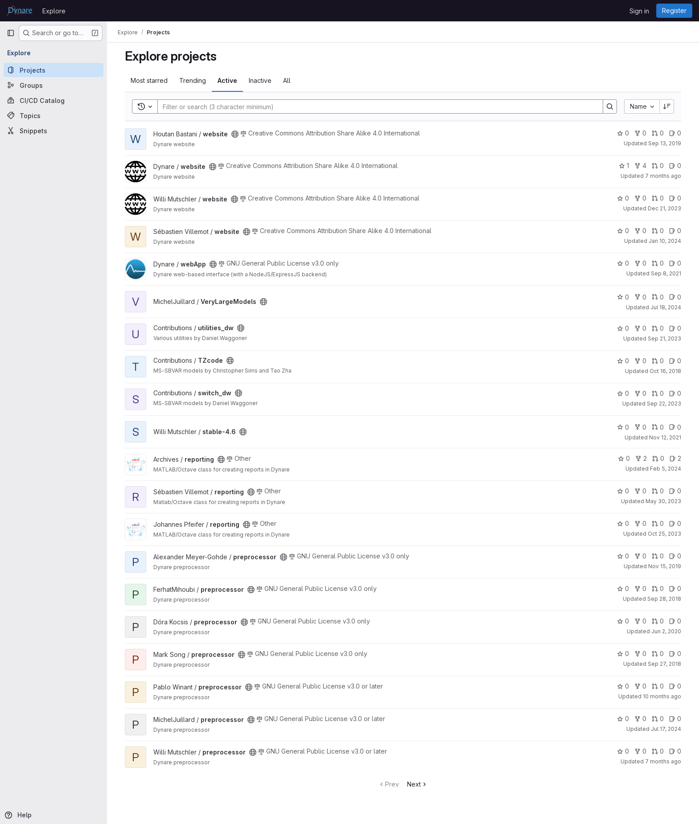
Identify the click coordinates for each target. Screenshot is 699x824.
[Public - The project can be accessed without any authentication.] (234, 134)
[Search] (376, 106)
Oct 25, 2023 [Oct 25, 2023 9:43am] (664, 533)
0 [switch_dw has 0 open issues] (675, 393)
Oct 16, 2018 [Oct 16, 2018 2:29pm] (665, 371)
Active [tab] (227, 80)
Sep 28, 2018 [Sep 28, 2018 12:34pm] (664, 598)
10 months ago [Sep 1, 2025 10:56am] (662, 696)
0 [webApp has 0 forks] (640, 263)
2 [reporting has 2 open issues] (675, 458)
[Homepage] (20, 11)
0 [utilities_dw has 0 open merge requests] (658, 328)
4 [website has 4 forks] (640, 165)
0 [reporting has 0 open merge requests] (658, 458)
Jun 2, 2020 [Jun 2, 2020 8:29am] (666, 631)
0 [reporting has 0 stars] (624, 458)
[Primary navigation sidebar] (11, 33)
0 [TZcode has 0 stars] (623, 361)
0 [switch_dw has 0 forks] (640, 393)
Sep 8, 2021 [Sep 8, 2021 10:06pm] (666, 273)
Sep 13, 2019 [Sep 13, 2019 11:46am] (664, 143)
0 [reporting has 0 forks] (640, 491)
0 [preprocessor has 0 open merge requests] (658, 556)
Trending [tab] (192, 80)
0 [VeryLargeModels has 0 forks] (640, 297)
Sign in (639, 11)
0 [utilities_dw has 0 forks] (640, 328)
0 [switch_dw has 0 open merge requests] (658, 393)
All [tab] (287, 80)
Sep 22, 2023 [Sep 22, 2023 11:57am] (664, 403)
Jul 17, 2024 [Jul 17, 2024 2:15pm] (666, 729)
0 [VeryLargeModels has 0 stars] (623, 297)
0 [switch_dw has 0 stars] (623, 393)
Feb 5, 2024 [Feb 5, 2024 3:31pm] (665, 468)
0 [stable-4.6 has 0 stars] (623, 427)
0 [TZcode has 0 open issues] (675, 361)
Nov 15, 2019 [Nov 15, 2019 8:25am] (664, 566)
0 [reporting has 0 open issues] (675, 491)
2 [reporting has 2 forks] (641, 458)
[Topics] (53, 115)
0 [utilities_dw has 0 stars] (623, 328)
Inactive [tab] (260, 80)
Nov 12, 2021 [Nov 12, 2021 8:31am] (665, 437)
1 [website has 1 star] (624, 165)
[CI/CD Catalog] (53, 100)
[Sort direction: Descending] (667, 106)
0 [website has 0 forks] (640, 133)
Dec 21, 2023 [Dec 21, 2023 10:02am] (664, 208)
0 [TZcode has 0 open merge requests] (658, 361)
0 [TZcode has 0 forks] (640, 361)
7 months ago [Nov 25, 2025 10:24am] (663, 761)
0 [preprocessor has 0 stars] (623, 556)
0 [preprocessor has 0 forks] (640, 556)
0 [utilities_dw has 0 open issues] (675, 328)
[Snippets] (53, 130)
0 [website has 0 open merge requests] (658, 133)
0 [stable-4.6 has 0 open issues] (675, 427)
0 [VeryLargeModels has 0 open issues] (675, 297)
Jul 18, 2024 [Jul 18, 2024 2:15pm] (665, 307)
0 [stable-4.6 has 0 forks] (640, 427)
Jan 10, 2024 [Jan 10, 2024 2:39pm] (665, 241)
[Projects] (53, 70)
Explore (54, 11)
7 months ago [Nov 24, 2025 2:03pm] (663, 175)
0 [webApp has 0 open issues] (675, 263)
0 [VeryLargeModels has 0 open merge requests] (658, 297)
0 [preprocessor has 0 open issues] (675, 556)
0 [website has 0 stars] (623, 133)
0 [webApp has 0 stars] (623, 263)
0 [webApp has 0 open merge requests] (658, 263)
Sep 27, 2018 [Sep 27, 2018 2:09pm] (664, 663)
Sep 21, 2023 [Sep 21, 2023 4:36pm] (664, 338)
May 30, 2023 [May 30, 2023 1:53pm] (663, 501)
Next (417, 784)
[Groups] (53, 85)
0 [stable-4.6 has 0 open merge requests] (658, 427)
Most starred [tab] (149, 80)
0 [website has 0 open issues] (675, 133)
